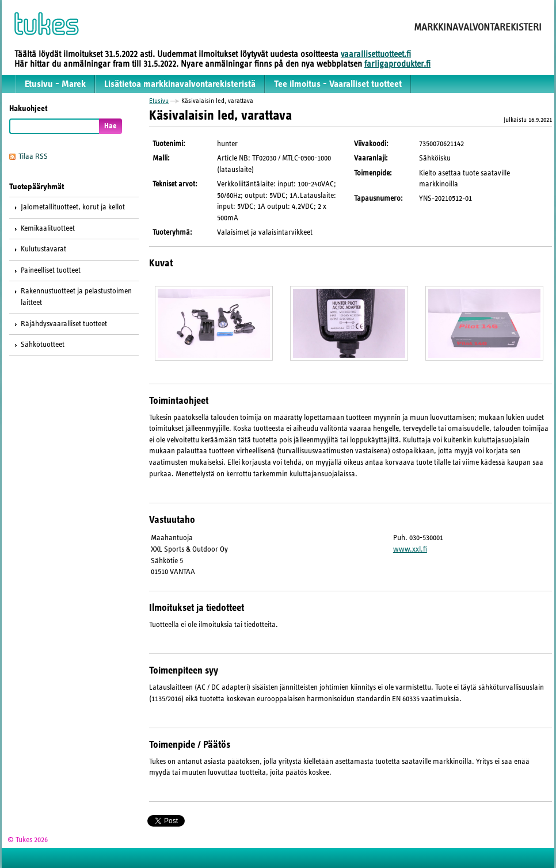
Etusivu (159, 100)
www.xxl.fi (410, 549)
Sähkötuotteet (42, 345)
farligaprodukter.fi (397, 63)
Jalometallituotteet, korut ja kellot (73, 207)
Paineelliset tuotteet (51, 270)
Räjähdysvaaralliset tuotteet (64, 324)
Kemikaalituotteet (48, 228)
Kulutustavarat (43, 249)
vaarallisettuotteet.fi (376, 54)
